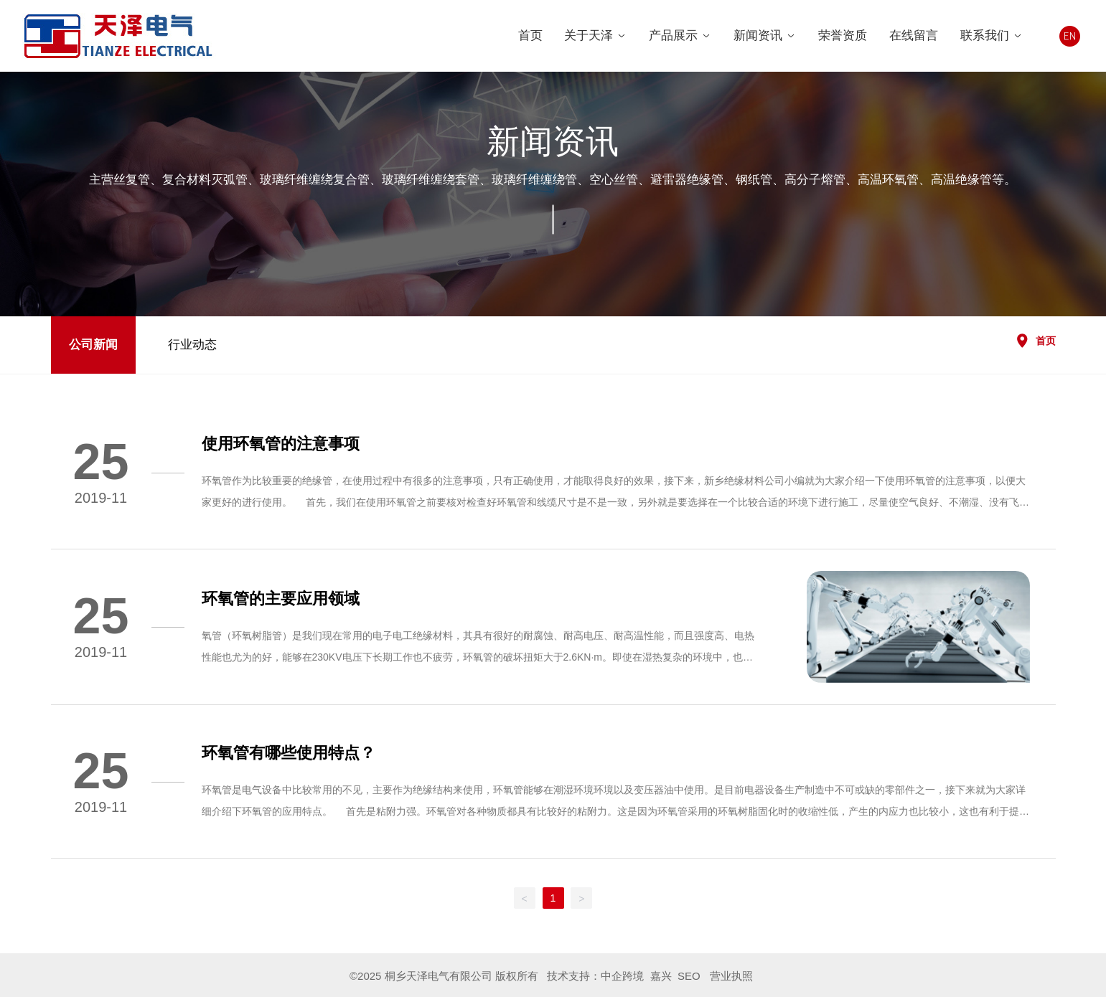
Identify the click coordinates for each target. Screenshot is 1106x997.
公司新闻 (93, 344)
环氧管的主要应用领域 (281, 599)
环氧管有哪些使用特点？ (288, 753)
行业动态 (192, 344)
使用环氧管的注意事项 (281, 444)
